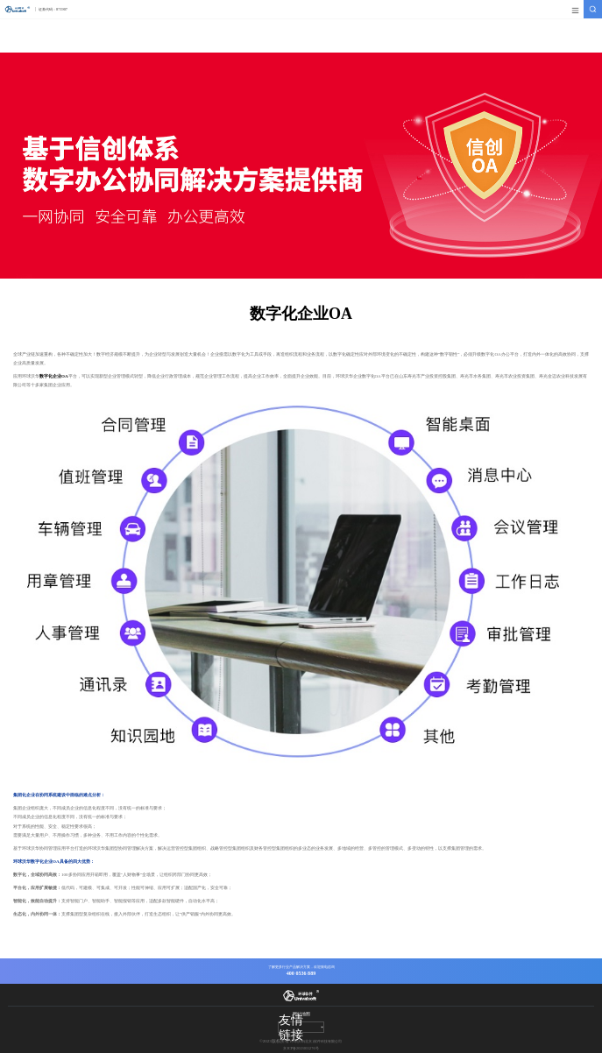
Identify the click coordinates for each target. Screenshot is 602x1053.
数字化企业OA (53, 376)
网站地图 (301, 1013)
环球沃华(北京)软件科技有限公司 (301, 1041)
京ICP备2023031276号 (300, 1048)
